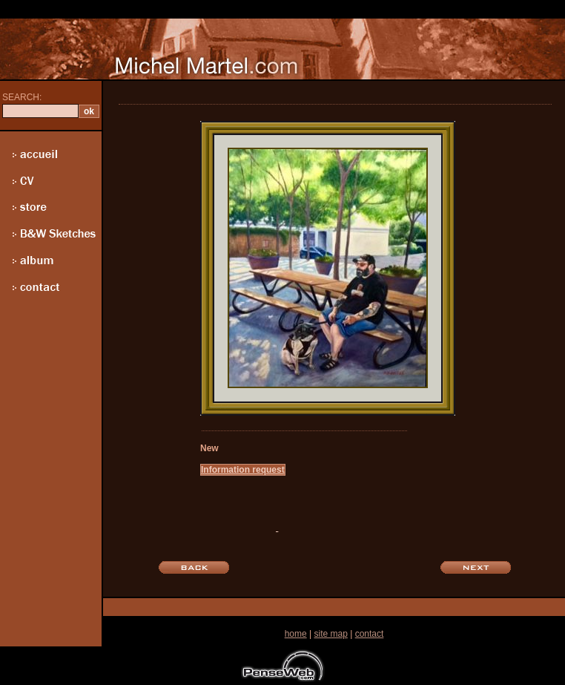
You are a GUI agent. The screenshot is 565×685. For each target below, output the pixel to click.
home (296, 634)
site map (330, 634)
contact (369, 634)
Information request (243, 470)
